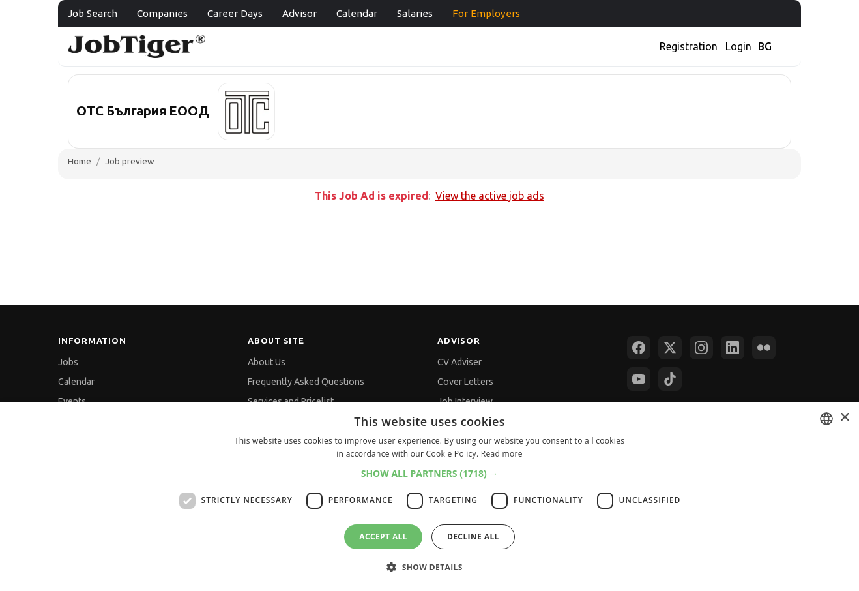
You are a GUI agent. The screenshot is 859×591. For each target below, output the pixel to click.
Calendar (356, 13)
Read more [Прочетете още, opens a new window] (502, 453)
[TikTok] (670, 379)
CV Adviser (459, 362)
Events (72, 401)
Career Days (235, 13)
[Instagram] (701, 347)
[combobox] (826, 418)
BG (765, 46)
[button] (430, 473)
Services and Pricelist (291, 401)
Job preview (129, 161)
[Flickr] (764, 347)
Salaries (415, 13)
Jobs (68, 362)
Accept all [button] (383, 536)
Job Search (92, 13)
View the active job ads (489, 196)
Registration (689, 46)
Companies (162, 13)
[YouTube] (638, 379)
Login (738, 46)
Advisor (299, 13)
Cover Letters (465, 381)
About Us (266, 362)
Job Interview (465, 401)
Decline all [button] (473, 536)
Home (79, 161)
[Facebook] (638, 347)
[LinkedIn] (732, 347)
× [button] (844, 418)
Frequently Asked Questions (306, 381)
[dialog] (429, 496)
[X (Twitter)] (670, 347)
